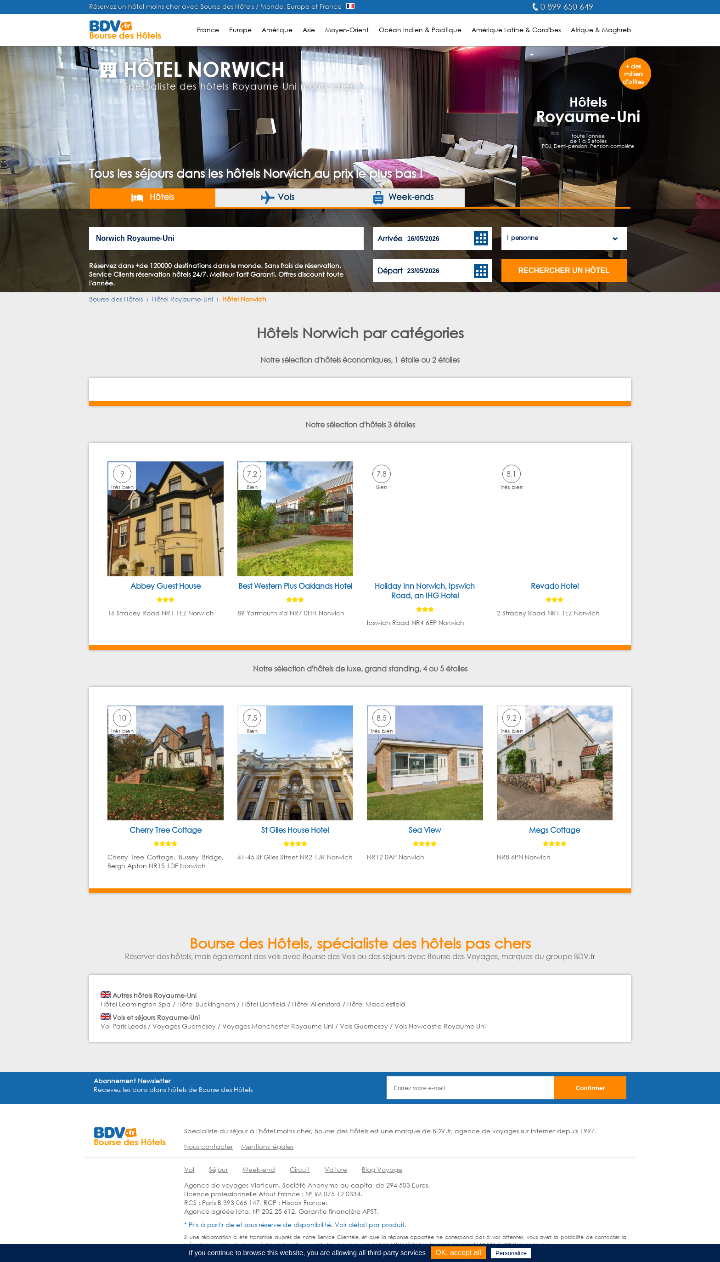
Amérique (277, 29)
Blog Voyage (382, 1169)
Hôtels (152, 198)
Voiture (336, 1169)
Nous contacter (208, 1146)
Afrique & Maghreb (601, 29)
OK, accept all (458, 1252)
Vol (189, 1169)
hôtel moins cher (285, 1130)
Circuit (300, 1169)
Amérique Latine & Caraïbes (516, 29)
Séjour (218, 1169)
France (208, 29)
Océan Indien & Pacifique (420, 29)
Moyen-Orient (347, 29)
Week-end (258, 1169)
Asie (309, 29)
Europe (240, 29)
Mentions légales (267, 1146)
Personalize (511, 1253)
